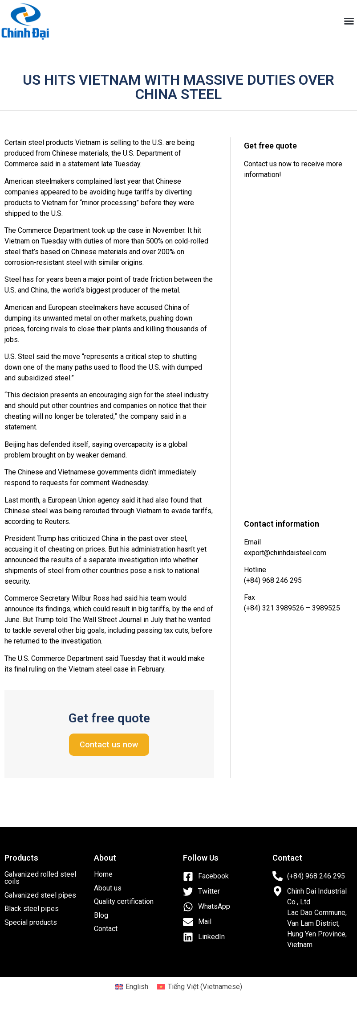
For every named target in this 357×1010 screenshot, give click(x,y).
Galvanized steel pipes (40, 895)
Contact (106, 928)
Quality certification (124, 901)
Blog (101, 915)
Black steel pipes (31, 908)
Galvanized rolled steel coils (40, 878)
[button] (349, 21)
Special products (30, 922)
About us (108, 888)
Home (103, 874)
